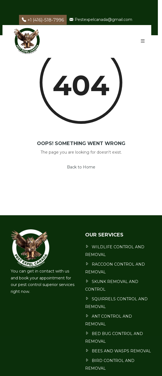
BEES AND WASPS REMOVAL (121, 350)
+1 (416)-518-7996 (43, 20)
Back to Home (81, 167)
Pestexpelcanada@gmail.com (100, 19)
